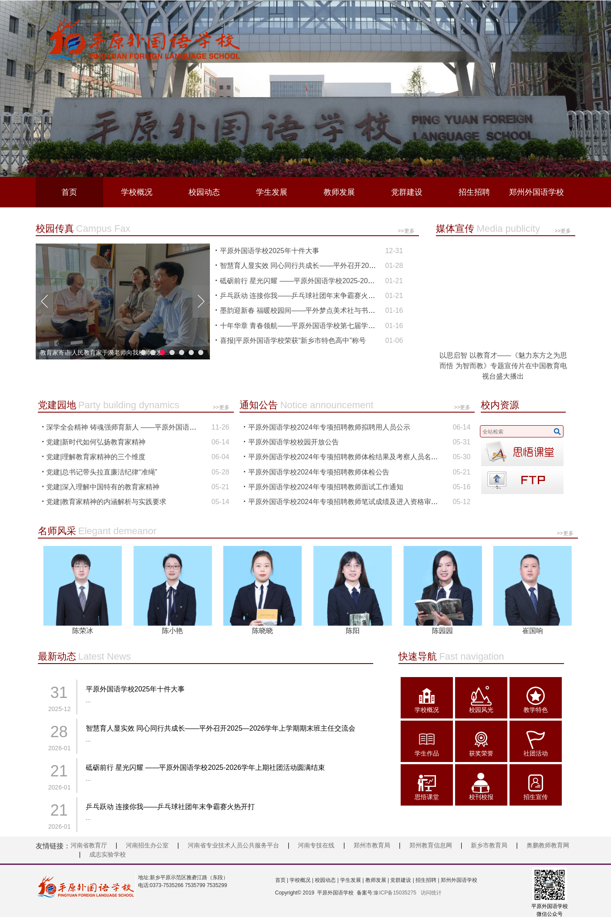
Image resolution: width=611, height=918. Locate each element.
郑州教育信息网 (430, 845)
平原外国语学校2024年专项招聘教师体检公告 (318, 472)
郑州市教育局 (372, 845)
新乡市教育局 (489, 845)
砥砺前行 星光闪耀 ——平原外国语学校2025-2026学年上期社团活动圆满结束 (339, 281)
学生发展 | (351, 880)
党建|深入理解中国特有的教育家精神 (102, 487)
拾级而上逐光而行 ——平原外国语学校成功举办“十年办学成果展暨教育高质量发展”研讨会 (105, 352)
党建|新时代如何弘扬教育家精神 (95, 442)
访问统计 (431, 893)
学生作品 (427, 753)
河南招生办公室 (147, 845)
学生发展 (271, 192)
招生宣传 (535, 796)
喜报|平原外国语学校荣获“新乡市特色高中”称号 (293, 340)
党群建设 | (401, 880)
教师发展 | (376, 880)
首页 (69, 192)
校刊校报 (481, 796)
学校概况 (136, 192)
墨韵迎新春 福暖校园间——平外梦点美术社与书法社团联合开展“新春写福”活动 (341, 310)
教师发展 (339, 192)
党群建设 (406, 192)
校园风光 (481, 709)
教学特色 (535, 709)
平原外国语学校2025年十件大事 (269, 250)
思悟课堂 (427, 796)
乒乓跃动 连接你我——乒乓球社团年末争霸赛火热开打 (304, 295)
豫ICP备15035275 (395, 893)
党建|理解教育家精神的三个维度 (95, 457)
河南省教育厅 (89, 845)
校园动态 (204, 192)
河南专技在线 (316, 845)
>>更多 (406, 231)
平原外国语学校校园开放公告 (293, 442)
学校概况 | (301, 880)
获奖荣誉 (481, 753)
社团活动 (535, 753)
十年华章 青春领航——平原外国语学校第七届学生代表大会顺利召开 (325, 325)
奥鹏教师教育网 (548, 845)
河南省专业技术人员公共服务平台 (233, 845)
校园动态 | (326, 880)
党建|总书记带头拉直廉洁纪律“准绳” (101, 472)
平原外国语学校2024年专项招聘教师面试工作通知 (325, 487)
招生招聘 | (426, 880)
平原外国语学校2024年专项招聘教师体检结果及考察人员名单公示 (350, 457)
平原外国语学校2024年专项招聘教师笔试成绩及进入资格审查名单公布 (357, 501)
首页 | (281, 880)
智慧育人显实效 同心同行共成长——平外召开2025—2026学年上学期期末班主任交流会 (355, 265)
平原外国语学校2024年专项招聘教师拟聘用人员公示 (329, 427)
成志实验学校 (107, 854)
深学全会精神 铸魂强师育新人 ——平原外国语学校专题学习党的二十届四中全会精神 (177, 427)
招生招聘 (474, 192)
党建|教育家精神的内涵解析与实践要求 (106, 501)
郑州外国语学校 (536, 192)
